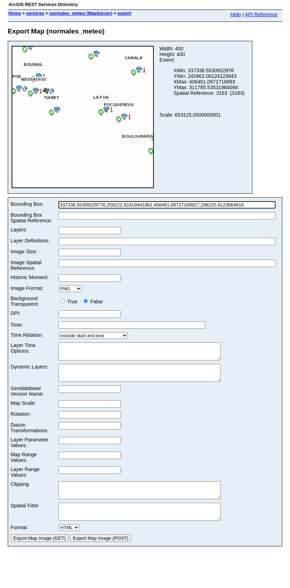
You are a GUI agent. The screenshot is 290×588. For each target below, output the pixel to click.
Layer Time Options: (23, 348)
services (35, 13)
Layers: (19, 230)
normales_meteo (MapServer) (80, 13)
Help (236, 14)
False (93, 301)
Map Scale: (23, 409)
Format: (19, 540)
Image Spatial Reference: (26, 265)
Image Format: (27, 288)
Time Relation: (27, 335)
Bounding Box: (27, 204)
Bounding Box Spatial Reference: (31, 217)
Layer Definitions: (30, 240)
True (70, 301)
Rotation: (21, 420)
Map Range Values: (24, 463)
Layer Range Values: (25, 478)
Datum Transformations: (29, 434)
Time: (17, 325)
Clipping (20, 490)
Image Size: (24, 251)
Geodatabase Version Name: (27, 397)
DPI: (15, 313)
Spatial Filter (25, 515)
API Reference (261, 14)
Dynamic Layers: (29, 370)
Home (14, 13)
